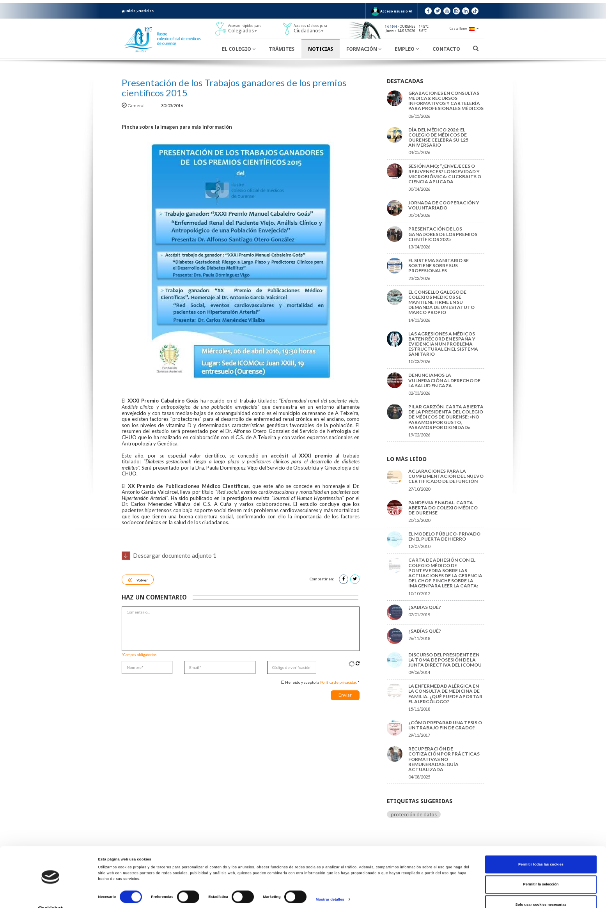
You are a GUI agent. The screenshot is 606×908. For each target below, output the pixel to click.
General (133, 105)
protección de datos (414, 814)
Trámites (281, 49)
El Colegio (238, 49)
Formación (363, 49)
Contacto (446, 49)
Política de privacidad (339, 682)
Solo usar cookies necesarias (540, 890)
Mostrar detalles (330, 884)
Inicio (129, 11)
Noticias (146, 11)
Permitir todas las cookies (540, 849)
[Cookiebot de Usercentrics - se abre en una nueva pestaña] (50, 895)
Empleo (407, 49)
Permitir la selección (540, 869)
